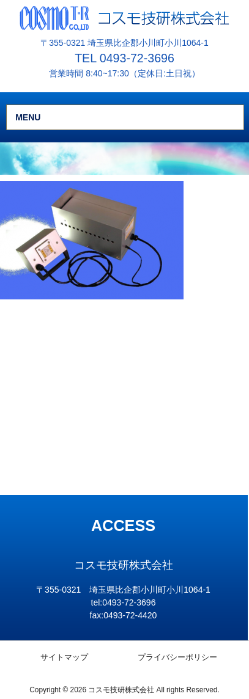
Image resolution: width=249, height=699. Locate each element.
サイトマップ (64, 657)
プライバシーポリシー (177, 657)
